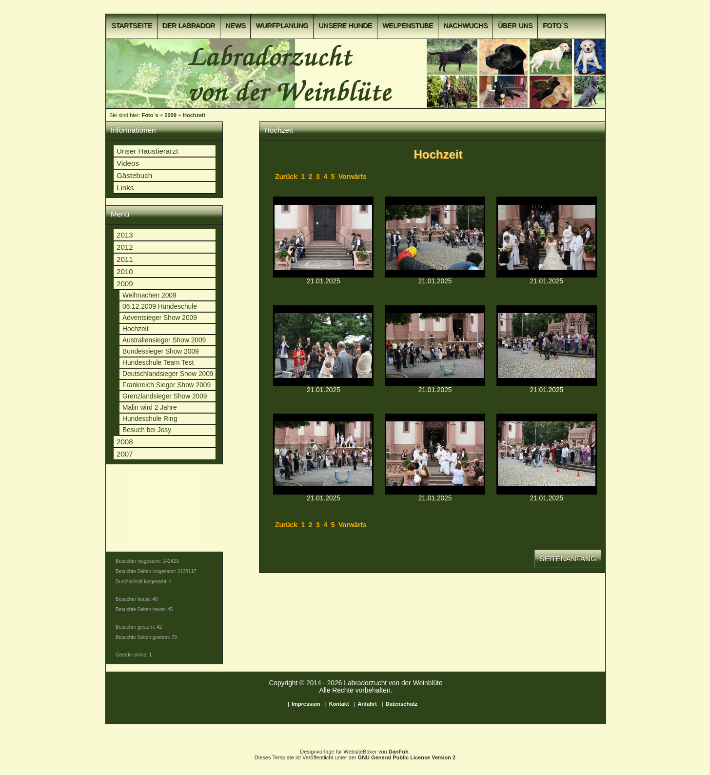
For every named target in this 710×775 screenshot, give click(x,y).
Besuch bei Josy (146, 430)
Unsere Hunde (345, 25)
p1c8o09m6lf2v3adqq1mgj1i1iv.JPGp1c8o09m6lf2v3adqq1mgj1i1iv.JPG (546, 454)
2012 (125, 247)
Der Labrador (189, 25)
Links (125, 187)
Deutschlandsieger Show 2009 (168, 374)
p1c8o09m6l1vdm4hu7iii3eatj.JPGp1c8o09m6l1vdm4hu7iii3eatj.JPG (323, 237)
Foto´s (555, 25)
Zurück (286, 176)
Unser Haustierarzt (147, 151)
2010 (125, 271)
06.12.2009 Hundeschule (159, 306)
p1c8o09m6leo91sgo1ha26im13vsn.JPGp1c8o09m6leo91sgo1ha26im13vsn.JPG (435, 454)
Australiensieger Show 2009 (164, 340)
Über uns (515, 25)
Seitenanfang (567, 559)
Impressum (306, 704)
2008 (125, 441)
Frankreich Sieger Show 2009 (166, 385)
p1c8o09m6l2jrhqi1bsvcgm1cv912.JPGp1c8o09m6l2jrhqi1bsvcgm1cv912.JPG (435, 237)
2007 (125, 454)
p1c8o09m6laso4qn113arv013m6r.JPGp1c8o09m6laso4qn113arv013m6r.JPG (435, 345)
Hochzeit (194, 115)
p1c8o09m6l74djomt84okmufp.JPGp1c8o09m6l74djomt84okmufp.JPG (546, 237)
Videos (128, 163)
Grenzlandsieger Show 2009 (164, 396)
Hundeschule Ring (149, 418)
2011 (125, 259)
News (235, 25)
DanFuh (399, 752)
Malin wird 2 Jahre (149, 407)
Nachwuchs (465, 25)
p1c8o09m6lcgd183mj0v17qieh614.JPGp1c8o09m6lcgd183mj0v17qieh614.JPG (546, 345)
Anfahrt (367, 704)
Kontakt (339, 704)
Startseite (131, 25)
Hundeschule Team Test (158, 362)
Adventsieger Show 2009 (159, 317)
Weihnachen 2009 (149, 295)
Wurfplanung (282, 25)
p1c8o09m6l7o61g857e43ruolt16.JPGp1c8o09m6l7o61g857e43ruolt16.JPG (323, 345)
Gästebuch (134, 175)
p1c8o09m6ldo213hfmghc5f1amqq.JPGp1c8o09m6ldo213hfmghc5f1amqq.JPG (323, 454)
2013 (125, 235)
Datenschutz (401, 704)
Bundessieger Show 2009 (160, 351)
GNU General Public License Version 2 (407, 757)
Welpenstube (407, 25)
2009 (170, 115)
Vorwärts (352, 176)
